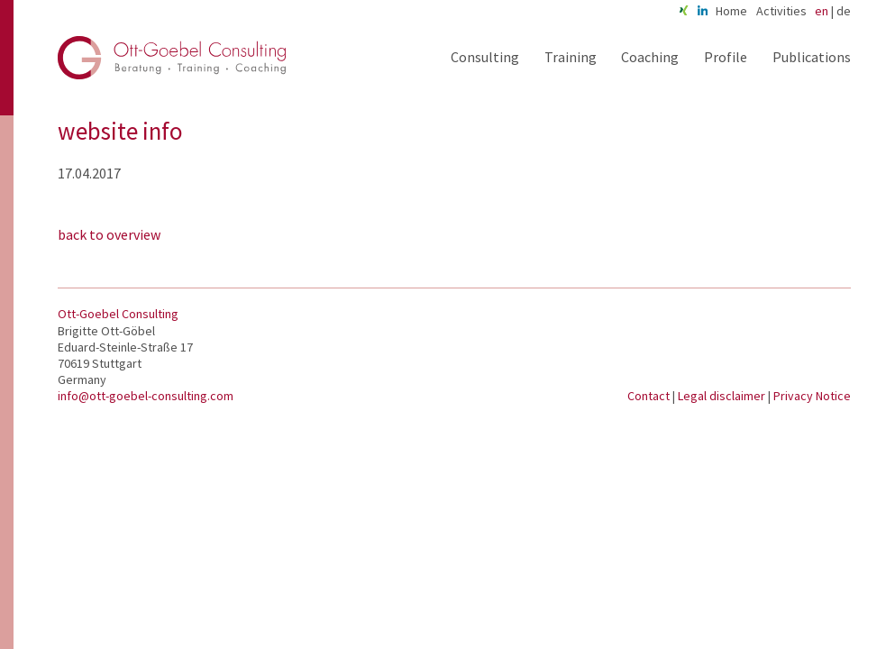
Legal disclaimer (723, 396)
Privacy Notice (812, 396)
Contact (649, 396)
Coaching (650, 57)
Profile (725, 57)
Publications (811, 57)
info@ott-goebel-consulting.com (145, 396)
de (843, 11)
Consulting (485, 57)
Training (570, 57)
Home (731, 11)
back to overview (109, 234)
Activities (781, 11)
